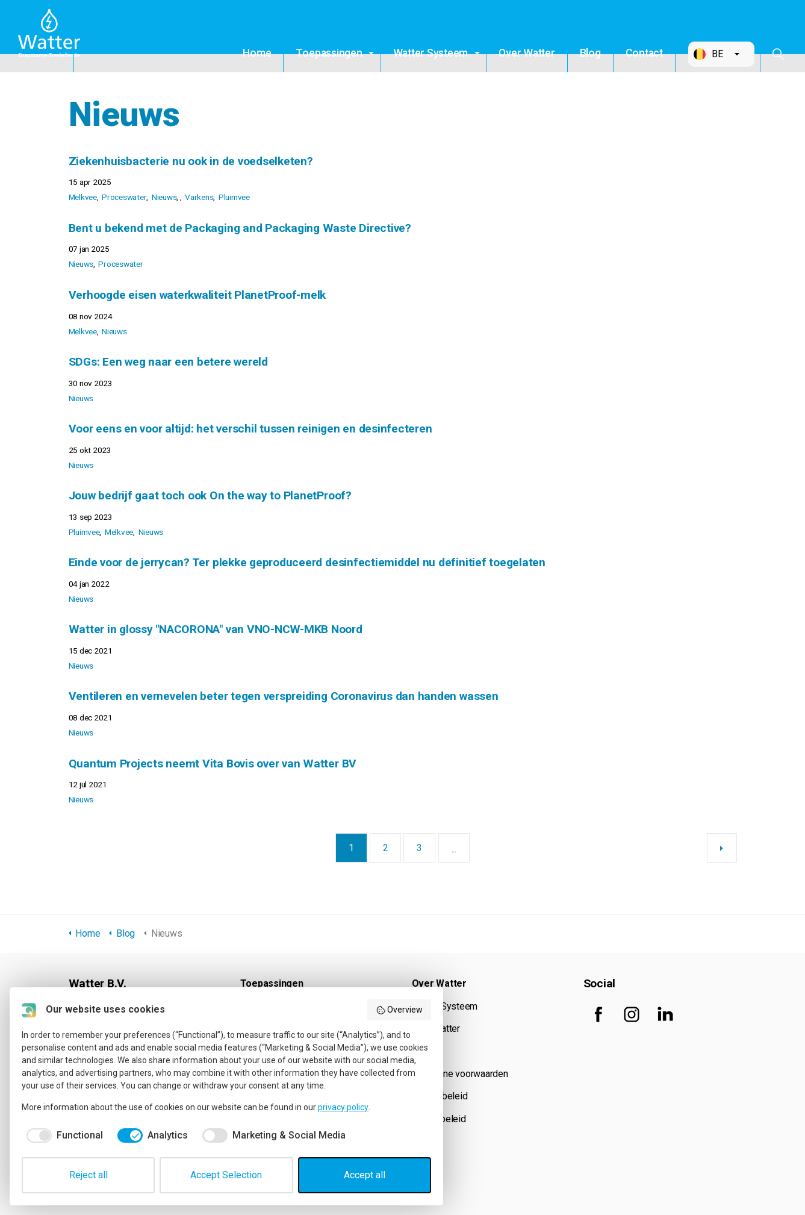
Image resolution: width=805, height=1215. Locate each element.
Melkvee (83, 197)
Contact (644, 53)
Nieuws (164, 197)
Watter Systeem (430, 53)
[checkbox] (62, 1135)
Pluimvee (234, 197)
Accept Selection (226, 1175)
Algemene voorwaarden (460, 1073)
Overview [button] (399, 1010)
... (454, 849)
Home (257, 53)
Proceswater (124, 197)
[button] (721, 54)
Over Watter (527, 53)
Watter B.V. (52, 36)
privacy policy (343, 1107)
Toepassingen (329, 53)
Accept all (364, 1175)
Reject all (88, 1175)
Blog (590, 53)
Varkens (199, 197)
